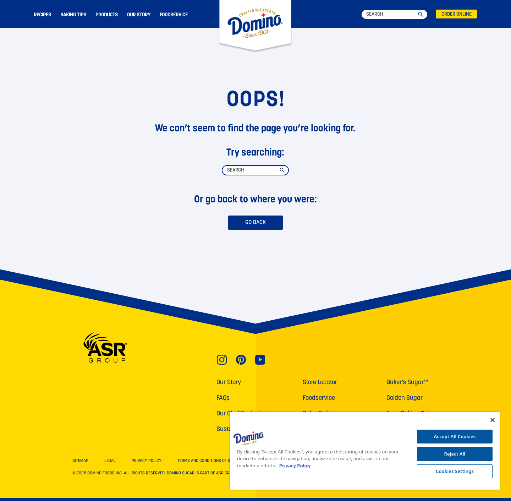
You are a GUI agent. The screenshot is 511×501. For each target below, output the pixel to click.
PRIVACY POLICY (146, 461)
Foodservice (319, 398)
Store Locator (320, 382)
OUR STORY (138, 15)
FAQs (223, 398)
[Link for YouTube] (260, 359)
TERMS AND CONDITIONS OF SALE (207, 461)
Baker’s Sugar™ (407, 382)
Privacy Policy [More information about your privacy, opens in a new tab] (295, 465)
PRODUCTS (106, 15)
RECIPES (42, 15)
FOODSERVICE (174, 15)
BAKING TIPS (73, 15)
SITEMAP (80, 461)
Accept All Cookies (455, 436)
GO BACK (255, 222)
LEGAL (110, 461)
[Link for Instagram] (222, 359)
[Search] (394, 14)
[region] (365, 451)
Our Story (228, 382)
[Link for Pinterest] (241, 359)
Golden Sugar (404, 398)
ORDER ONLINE (456, 14)
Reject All (455, 454)
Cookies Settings (455, 471)
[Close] (492, 420)
